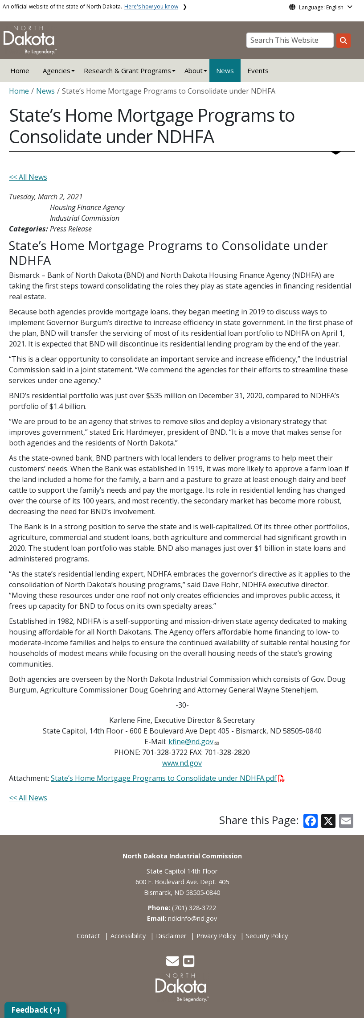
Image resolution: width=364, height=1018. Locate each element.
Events (258, 70)
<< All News (28, 177)
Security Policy (267, 935)
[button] (173, 963)
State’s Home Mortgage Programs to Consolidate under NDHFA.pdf (168, 778)
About (193, 70)
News (225, 70)
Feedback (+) (35, 1010)
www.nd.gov (182, 763)
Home (19, 70)
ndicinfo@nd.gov (192, 918)
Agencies (56, 70)
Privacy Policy (216, 935)
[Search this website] (343, 40)
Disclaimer (171, 935)
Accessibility (128, 935)
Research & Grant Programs (127, 70)
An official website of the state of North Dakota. (90, 6)
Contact (88, 935)
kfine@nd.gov (190, 741)
